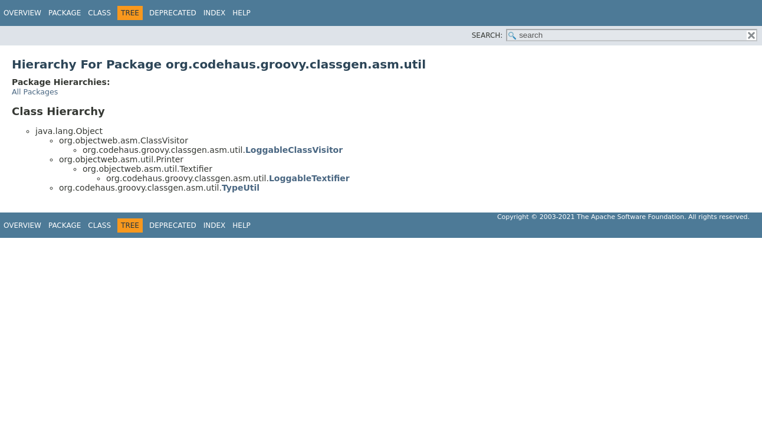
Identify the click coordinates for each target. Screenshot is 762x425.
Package (64, 13)
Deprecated (172, 13)
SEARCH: (487, 35)
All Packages (35, 91)
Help (241, 13)
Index (214, 13)
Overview (22, 13)
